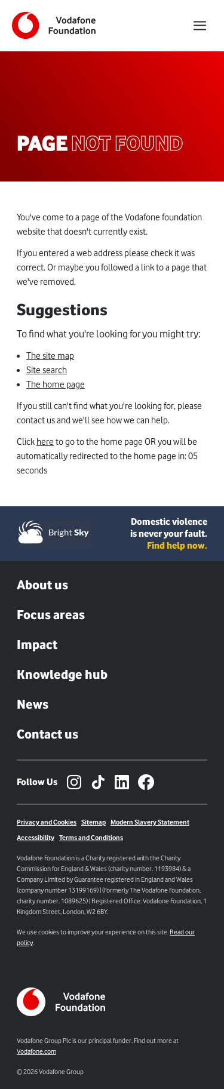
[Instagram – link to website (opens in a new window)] (74, 782)
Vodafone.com (36, 1051)
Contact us (47, 734)
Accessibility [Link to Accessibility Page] (35, 837)
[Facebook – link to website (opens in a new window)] (145, 782)
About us (42, 584)
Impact (37, 644)
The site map (50, 355)
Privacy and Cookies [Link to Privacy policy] (46, 822)
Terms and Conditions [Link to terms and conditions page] (91, 837)
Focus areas (51, 614)
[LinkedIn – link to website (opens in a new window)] (121, 782)
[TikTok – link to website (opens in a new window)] (98, 782)
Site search (46, 370)
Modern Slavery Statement (150, 822)
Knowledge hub (62, 674)
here (45, 441)
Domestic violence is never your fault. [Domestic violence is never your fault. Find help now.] (168, 533)
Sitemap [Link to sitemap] (93, 822)
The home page (55, 384)
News (32, 704)
